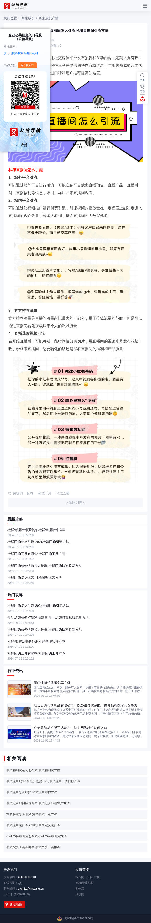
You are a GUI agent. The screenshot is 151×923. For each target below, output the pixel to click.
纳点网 (80, 894)
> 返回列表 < (75, 503)
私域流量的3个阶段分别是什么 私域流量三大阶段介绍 (43, 781)
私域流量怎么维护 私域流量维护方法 (31, 792)
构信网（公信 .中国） (89, 877)
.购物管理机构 (84, 883)
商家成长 (28, 18)
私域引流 (44, 493)
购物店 (80, 888)
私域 (30, 493)
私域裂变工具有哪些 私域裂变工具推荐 (33, 847)
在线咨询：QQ (13, 883)
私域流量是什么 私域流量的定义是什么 (33, 825)
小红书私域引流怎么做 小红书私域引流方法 (36, 836)
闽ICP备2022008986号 (79, 918)
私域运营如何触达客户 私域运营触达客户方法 (38, 803)
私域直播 (63, 493)
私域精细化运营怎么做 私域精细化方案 (33, 770)
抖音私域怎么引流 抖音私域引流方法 (31, 814)
